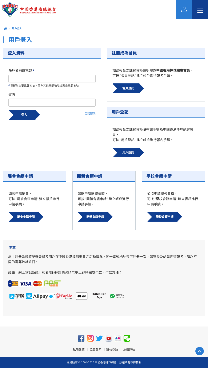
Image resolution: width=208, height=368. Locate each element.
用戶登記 (128, 152)
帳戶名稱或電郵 (21, 70)
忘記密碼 (90, 113)
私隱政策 (79, 349)
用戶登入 (17, 28)
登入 (24, 114)
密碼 (11, 94)
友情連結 (129, 349)
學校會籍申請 (164, 216)
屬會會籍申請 (26, 216)
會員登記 (128, 88)
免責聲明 (95, 349)
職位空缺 (112, 349)
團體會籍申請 (95, 216)
